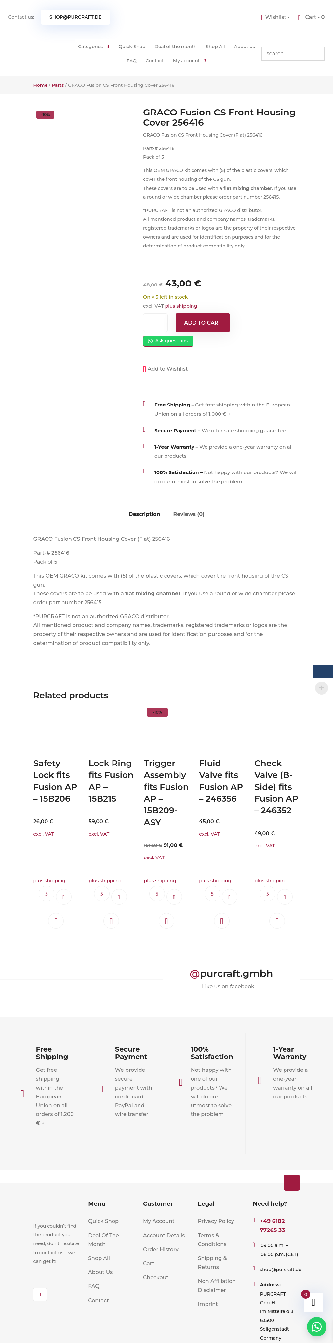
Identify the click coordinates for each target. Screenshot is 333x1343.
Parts (58, 85)
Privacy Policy (216, 1221)
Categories (90, 46)
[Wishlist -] (275, 17)
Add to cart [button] (64, 897)
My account (186, 61)
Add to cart (202, 323)
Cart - (314, 17)
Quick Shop (103, 1221)
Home (40, 85)
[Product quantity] (155, 322)
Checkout (155, 1277)
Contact (155, 61)
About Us (100, 1272)
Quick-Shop (131, 46)
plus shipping (181, 306)
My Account (159, 1221)
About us (244, 46)
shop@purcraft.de (75, 17)
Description (144, 514)
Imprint (208, 1304)
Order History (161, 1249)
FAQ (131, 61)
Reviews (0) (189, 514)
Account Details (164, 1235)
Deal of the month (175, 46)
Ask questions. (168, 341)
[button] (165, 369)
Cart (148, 1263)
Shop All (215, 46)
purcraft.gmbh (236, 973)
